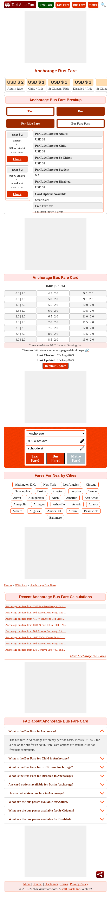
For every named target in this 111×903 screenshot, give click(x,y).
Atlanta (93, 504)
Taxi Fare (63, 4)
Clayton (58, 491)
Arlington (39, 504)
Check (17, 159)
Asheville (59, 504)
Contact (38, 884)
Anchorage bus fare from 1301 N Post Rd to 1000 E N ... (35, 624)
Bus (80, 111)
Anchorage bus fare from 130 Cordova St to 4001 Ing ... (35, 649)
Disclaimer (51, 884)
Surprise (76, 491)
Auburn (17, 511)
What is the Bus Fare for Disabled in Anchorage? (40, 775)
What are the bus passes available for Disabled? (39, 819)
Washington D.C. (25, 484)
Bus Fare (79, 4)
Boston (41, 491)
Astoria (76, 504)
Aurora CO (54, 511)
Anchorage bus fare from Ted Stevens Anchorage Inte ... (35, 612)
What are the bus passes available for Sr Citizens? (41, 810)
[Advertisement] (55, 37)
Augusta (35, 511)
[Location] (55, 433)
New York (49, 484)
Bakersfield (91, 511)
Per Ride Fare (30, 123)
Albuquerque (36, 497)
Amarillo (71, 497)
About (27, 884)
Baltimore (55, 517)
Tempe (92, 491)
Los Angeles (71, 484)
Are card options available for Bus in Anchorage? (41, 784)
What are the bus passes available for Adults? (38, 801)
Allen (55, 497)
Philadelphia (22, 491)
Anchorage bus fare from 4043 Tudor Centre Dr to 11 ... (35, 637)
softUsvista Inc (70, 889)
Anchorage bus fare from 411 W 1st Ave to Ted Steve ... (35, 618)
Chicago (91, 484)
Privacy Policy (79, 884)
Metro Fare (96, 4)
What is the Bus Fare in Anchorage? (32, 731)
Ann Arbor (91, 497)
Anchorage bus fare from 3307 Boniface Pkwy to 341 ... (35, 606)
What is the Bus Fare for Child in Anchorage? (38, 758)
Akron (17, 497)
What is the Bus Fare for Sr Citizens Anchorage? (40, 767)
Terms (64, 884)
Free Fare (46, 4)
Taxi (30, 111)
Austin (72, 511)
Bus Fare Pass (80, 123)
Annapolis (19, 504)
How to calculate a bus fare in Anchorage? (36, 793)
